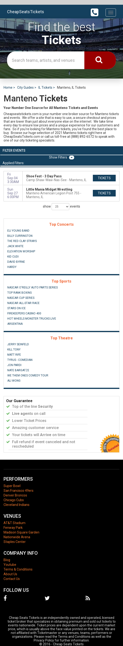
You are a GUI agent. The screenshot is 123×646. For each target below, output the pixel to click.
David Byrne (16, 261)
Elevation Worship (21, 251)
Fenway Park (13, 527)
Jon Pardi (14, 365)
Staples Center (15, 542)
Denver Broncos (15, 495)
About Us (10, 574)
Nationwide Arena (17, 537)
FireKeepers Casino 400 (24, 313)
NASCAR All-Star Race (23, 303)
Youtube (10, 565)
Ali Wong (13, 380)
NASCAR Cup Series (20, 298)
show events (61, 206)
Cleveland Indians (16, 505)
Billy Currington (20, 236)
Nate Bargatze (18, 370)
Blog (7, 560)
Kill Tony (13, 349)
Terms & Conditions (18, 569)
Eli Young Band (18, 230)
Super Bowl (12, 486)
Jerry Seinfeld (18, 344)
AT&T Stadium (14, 523)
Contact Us (12, 579)
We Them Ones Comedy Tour (27, 375)
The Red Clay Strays (22, 241)
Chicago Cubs (14, 500)
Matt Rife (14, 354)
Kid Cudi (13, 256)
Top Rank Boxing (19, 292)
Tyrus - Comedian (20, 360)
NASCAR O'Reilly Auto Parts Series (32, 287)
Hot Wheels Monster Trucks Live (31, 318)
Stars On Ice (16, 308)
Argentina (15, 323)
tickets (104, 178)
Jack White (15, 246)
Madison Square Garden (21, 532)
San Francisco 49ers (18, 490)
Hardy (11, 267)
